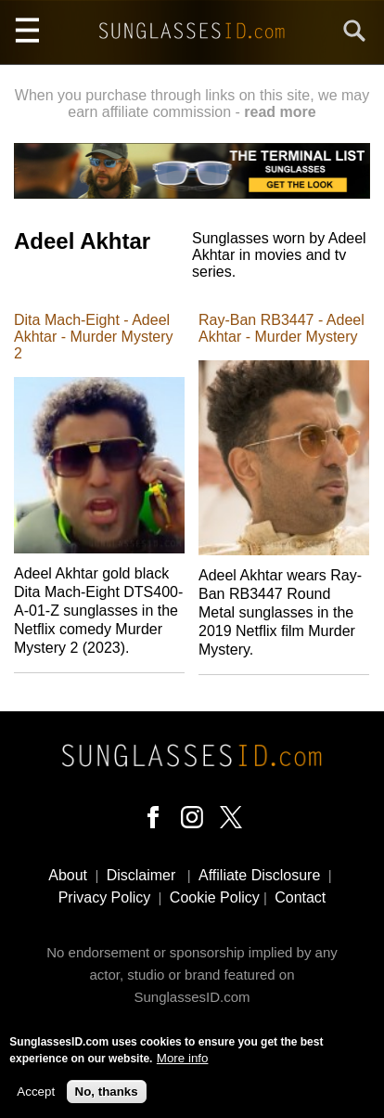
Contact (300, 897)
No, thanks (106, 1097)
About (67, 875)
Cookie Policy (215, 897)
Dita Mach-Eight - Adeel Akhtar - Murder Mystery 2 (93, 336)
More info (183, 1065)
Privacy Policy (104, 897)
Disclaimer (141, 875)
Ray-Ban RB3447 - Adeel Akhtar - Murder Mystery (281, 328)
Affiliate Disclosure (259, 875)
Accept (36, 1097)
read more (279, 112)
